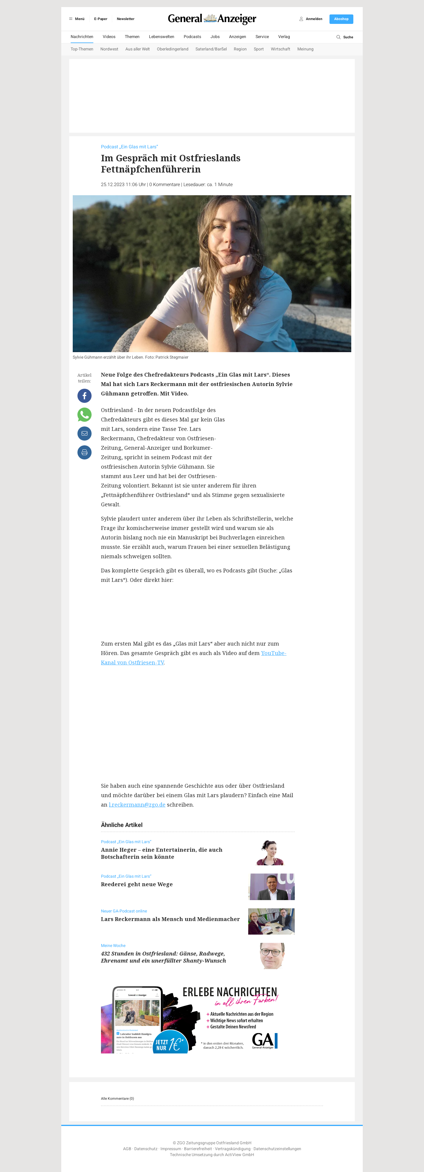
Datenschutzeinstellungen (277, 1149)
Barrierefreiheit (198, 1149)
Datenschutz (146, 1149)
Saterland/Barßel (211, 49)
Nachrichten (82, 37)
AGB (127, 1149)
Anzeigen (237, 37)
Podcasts (192, 37)
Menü (76, 18)
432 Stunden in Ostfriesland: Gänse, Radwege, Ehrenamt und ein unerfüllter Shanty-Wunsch (163, 957)
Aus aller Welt (137, 49)
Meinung (305, 49)
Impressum (170, 1149)
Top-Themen (82, 49)
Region (240, 49)
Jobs (215, 37)
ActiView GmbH (239, 1155)
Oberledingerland (172, 49)
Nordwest (109, 49)
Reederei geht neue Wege (137, 884)
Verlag (284, 37)
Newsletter (125, 19)
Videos (109, 37)
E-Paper (100, 19)
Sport (259, 49)
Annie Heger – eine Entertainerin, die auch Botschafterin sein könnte (162, 853)
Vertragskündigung (233, 1149)
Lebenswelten (161, 37)
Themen (132, 37)
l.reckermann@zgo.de (137, 804)
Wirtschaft (280, 49)
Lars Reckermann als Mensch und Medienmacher (170, 919)
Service (262, 37)
